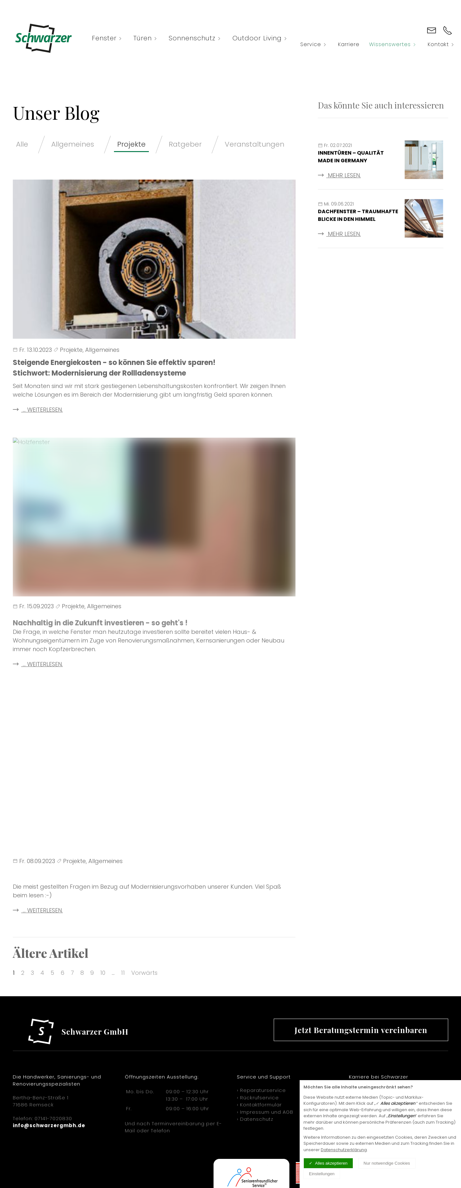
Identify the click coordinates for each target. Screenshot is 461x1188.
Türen (146, 38)
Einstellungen (322, 1173)
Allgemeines (72, 144)
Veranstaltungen (254, 144)
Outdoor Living (260, 38)
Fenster (108, 38)
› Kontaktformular (259, 1104)
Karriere (349, 44)
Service (314, 44)
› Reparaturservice (261, 1090)
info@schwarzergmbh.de (49, 1125)
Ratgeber (185, 144)
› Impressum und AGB (265, 1112)
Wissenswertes (393, 44)
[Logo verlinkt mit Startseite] (43, 38)
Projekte (131, 144)
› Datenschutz (255, 1119)
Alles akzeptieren (331, 1163)
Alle (22, 144)
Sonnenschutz (196, 38)
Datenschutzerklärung (344, 1150)
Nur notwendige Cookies (387, 1163)
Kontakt (442, 44)
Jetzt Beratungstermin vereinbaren (361, 1030)
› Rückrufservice (258, 1097)
